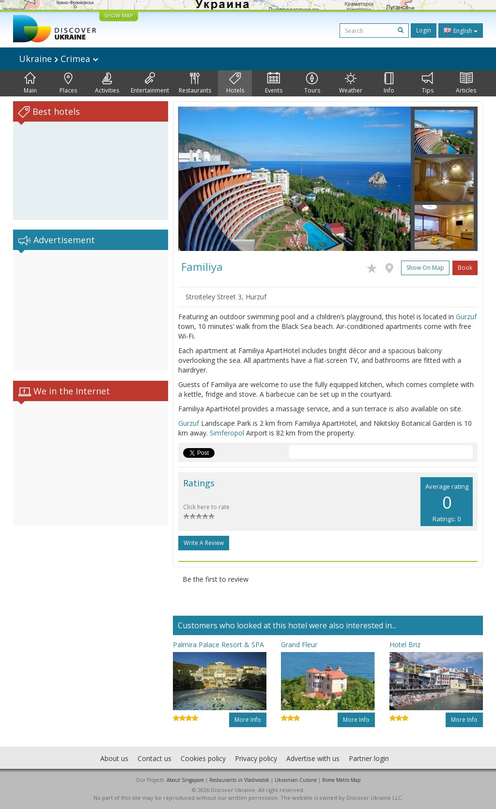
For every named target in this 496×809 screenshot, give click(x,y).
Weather (350, 83)
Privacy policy (256, 758)
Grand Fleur (299, 644)
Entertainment (150, 83)
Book (465, 268)
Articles (466, 83)
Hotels (235, 83)
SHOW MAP (118, 15)
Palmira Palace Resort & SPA (218, 644)
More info (247, 720)
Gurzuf (466, 316)
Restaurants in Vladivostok (239, 780)
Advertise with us (313, 758)
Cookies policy (203, 758)
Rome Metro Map (341, 780)
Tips (428, 83)
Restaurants (195, 83)
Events (273, 83)
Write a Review (204, 543)
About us (114, 758)
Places (68, 83)
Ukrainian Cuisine (296, 780)
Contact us (154, 758)
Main (30, 83)
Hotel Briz (404, 644)
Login (423, 30)
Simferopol (227, 432)
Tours (312, 83)
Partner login (369, 758)
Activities (107, 83)
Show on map (425, 268)
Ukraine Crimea (58, 58)
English (461, 30)
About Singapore (185, 780)
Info (389, 83)
